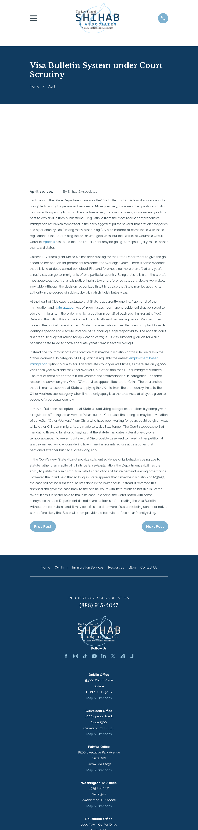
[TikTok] (85, 590)
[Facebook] (66, 590)
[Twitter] (113, 590)
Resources (116, 502)
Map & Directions (99, 632)
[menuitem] (35, 821)
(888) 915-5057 (98, 539)
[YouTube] (94, 590)
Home (45, 502)
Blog (132, 502)
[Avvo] (122, 590)
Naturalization (65, 242)
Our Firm (61, 502)
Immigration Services (87, 502)
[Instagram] (75, 590)
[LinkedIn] (103, 590)
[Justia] (132, 590)
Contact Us (148, 502)
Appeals (49, 176)
